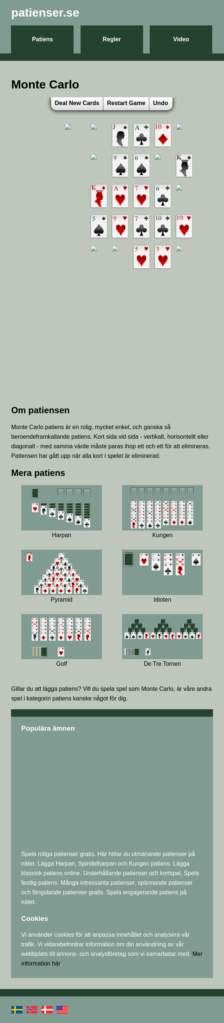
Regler (112, 39)
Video (181, 39)
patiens (68, 689)
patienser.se (45, 12)
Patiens (42, 39)
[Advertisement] (112, 346)
